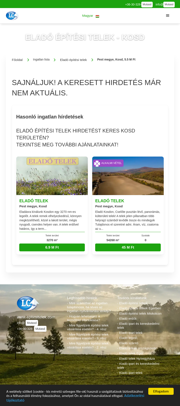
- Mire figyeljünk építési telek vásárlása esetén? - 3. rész (88, 336)
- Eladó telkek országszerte (137, 348)
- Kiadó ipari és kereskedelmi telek (138, 365)
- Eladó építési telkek (132, 303)
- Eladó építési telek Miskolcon (139, 313)
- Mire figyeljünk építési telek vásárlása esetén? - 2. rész (88, 345)
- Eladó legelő (127, 338)
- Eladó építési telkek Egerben (139, 308)
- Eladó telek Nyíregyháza (136, 358)
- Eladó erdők (127, 318)
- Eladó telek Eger (130, 353)
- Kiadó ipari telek (130, 372)
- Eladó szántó (127, 343)
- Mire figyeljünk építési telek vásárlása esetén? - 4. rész (88, 327)
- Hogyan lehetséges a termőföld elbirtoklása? (83, 318)
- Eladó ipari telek (130, 332)
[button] (90, 16)
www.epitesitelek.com (36, 317)
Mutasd (147, 4)
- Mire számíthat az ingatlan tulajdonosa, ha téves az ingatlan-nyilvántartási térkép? (89, 307)
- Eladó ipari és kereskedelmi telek (138, 325)
